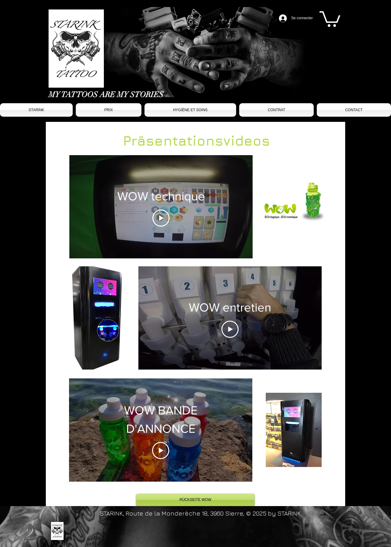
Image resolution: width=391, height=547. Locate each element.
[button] (330, 18)
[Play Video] (161, 218)
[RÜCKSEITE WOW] (195, 500)
